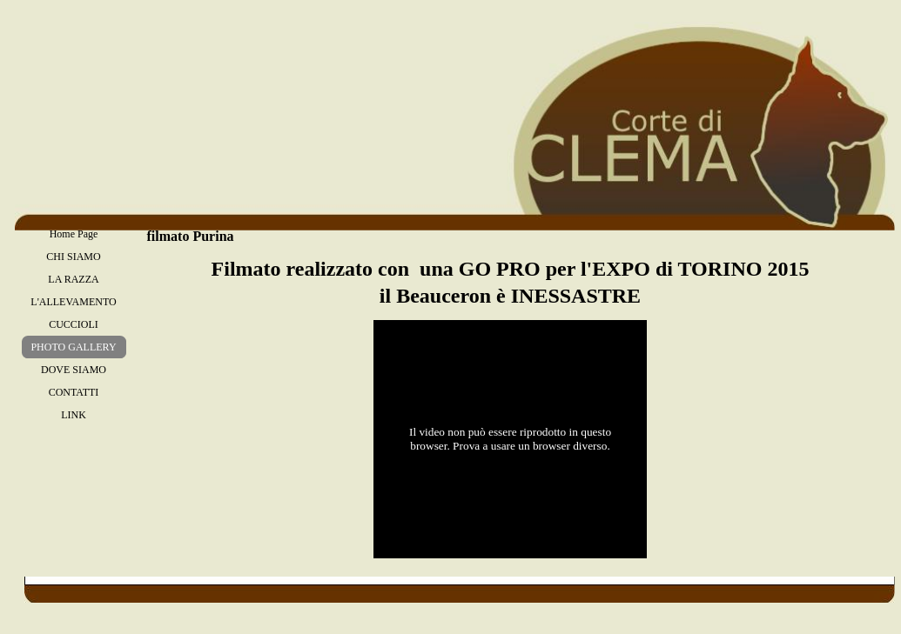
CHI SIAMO (73, 256)
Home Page (74, 234)
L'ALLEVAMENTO (73, 302)
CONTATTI (74, 392)
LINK (73, 415)
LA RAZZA (73, 279)
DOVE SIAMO (73, 370)
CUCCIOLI (73, 324)
